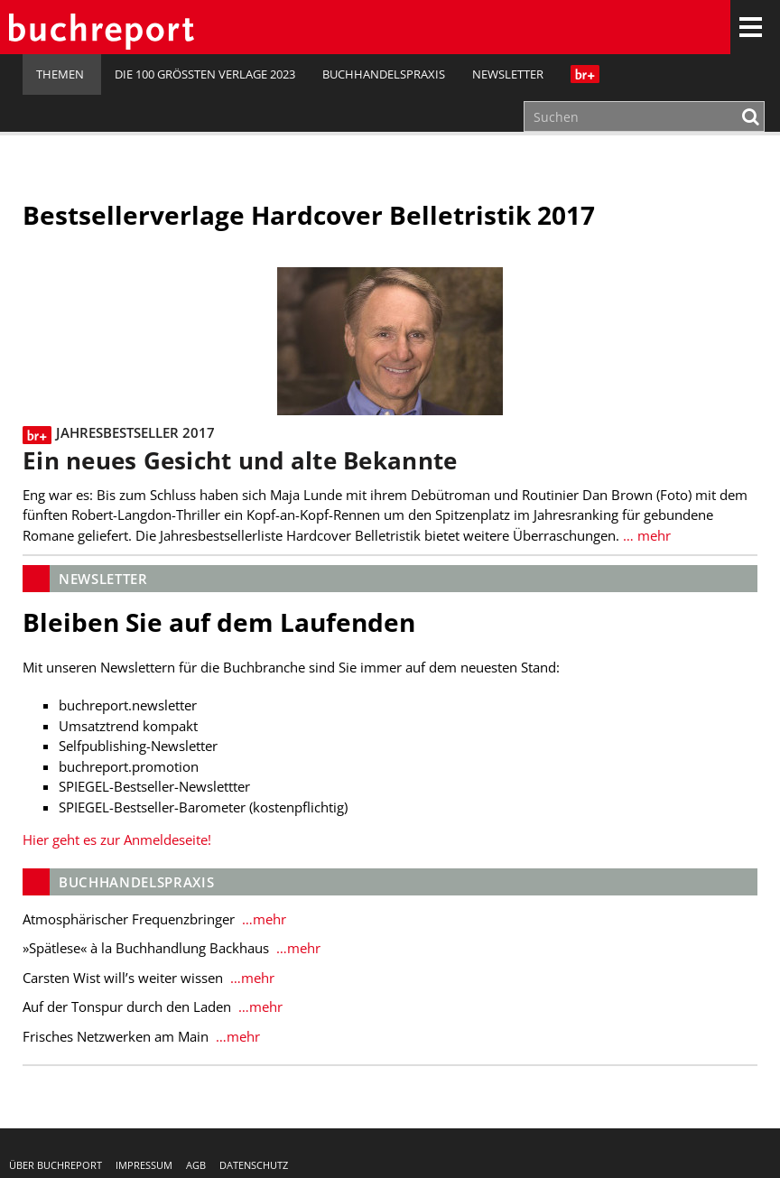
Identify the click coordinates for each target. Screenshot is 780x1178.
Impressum (144, 1165)
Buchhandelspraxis (383, 74)
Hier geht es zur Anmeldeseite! (117, 839)
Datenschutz (253, 1165)
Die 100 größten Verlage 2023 (205, 74)
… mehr (645, 535)
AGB (196, 1165)
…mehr (262, 919)
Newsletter (507, 74)
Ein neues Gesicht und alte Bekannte (240, 461)
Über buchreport (55, 1165)
